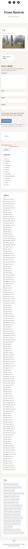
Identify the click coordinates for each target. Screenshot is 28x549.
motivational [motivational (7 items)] (17, 511)
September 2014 (9, 432)
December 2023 (9, 238)
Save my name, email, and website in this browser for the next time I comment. (12, 114)
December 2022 (9, 255)
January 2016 (8, 400)
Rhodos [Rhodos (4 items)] (18, 520)
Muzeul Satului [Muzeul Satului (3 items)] (12, 514)
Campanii (7, 165)
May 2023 (7, 251)
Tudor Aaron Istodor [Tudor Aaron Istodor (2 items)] (8, 533)
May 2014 (7, 441)
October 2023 (8, 242)
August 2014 (8, 435)
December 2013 (9, 448)
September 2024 (9, 225)
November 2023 (9, 240)
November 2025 (9, 203)
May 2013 (7, 461)
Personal (7, 178)
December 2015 (9, 402)
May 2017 (7, 372)
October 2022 (8, 260)
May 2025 (7, 212)
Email (3, 97)
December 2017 (9, 359)
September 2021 (9, 281)
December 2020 (9, 298)
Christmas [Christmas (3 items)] (6, 496)
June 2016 (7, 389)
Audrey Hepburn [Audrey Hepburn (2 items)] (14, 484)
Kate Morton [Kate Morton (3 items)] (13, 508)
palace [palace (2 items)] (9, 517)
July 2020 (7, 305)
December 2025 (9, 201)
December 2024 (9, 218)
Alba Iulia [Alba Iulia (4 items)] (6, 484)
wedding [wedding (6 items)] (22, 533)
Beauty (7, 159)
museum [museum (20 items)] (6, 514)
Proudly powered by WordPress (11, 544)
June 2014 (7, 439)
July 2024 (7, 227)
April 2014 (8, 443)
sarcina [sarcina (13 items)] (5, 523)
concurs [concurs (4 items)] (17, 496)
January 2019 (8, 331)
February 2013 (9, 465)
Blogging (7, 161)
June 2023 (7, 249)
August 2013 (8, 456)
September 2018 (9, 340)
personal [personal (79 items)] (20, 517)
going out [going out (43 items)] (19, 505)
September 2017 (9, 365)
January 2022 (8, 277)
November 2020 (9, 301)
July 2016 (7, 387)
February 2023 (9, 253)
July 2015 (7, 413)
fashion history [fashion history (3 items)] (7, 502)
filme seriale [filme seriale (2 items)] (15, 502)
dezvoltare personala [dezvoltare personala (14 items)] (9, 499)
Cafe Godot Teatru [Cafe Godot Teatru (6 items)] (8, 493)
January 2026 (8, 199)
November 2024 (9, 221)
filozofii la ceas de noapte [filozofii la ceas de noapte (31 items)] (10, 505)
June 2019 (7, 327)
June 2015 (7, 415)
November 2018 (9, 335)
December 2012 (9, 469)
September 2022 (9, 262)
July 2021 (7, 285)
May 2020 (7, 309)
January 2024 (8, 236)
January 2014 (8, 445)
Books (6, 163)
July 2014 (7, 437)
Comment (4, 73)
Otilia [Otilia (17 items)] (5, 517)
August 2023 (8, 247)
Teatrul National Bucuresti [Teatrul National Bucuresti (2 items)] (10, 530)
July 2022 (7, 266)
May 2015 (7, 417)
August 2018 (8, 342)
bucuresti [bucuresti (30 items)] (12, 490)
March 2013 (8, 463)
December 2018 (9, 333)
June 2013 (7, 458)
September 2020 (9, 303)
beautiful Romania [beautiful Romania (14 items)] (8, 487)
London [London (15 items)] (19, 508)
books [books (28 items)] (19, 487)
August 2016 (8, 385)
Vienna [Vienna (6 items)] (16, 533)
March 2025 (8, 214)
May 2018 (7, 348)
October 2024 (8, 223)
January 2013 (8, 467)
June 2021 (7, 288)
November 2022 (9, 257)
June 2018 (7, 346)
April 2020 (8, 311)
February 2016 (9, 398)
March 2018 (8, 352)
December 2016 (9, 381)
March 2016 (8, 396)
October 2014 (8, 430)
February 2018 (9, 355)
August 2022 (8, 264)
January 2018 (8, 357)
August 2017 (8, 368)
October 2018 (8, 337)
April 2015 (8, 419)
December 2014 (9, 426)
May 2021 (7, 290)
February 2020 (9, 316)
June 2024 (7, 229)
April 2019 (8, 329)
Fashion (7, 169)
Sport (6, 182)
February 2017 (9, 376)
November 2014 (9, 428)
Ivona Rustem (14, 12)
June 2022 (7, 268)
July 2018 (7, 344)
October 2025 (8, 205)
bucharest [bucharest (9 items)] (6, 490)
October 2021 (8, 279)
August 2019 (8, 324)
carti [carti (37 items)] (23, 493)
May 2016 (7, 391)
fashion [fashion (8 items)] (17, 499)
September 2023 (9, 244)
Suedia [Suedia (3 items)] (14, 523)
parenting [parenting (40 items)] (14, 517)
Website (3, 104)
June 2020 (7, 307)
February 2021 (9, 294)
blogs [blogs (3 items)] (15, 487)
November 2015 (9, 404)
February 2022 (9, 275)
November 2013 (9, 450)
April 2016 (8, 394)
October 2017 (8, 363)
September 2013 (9, 454)
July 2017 (7, 370)
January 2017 (8, 378)
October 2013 (8, 452)
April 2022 (8, 272)
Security (7, 180)
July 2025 (7, 210)
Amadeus (10, 546)
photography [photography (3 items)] (7, 520)
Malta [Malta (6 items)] (11, 511)
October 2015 (8, 407)
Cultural (7, 167)
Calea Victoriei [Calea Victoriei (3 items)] (17, 493)
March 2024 (8, 234)
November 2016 (9, 383)
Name (3, 90)
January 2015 (8, 424)
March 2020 (8, 314)
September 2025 (9, 208)
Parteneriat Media (10, 176)
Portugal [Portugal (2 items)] (13, 520)
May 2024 (7, 231)
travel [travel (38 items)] (18, 530)
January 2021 (8, 296)
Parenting (8, 174)
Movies (7, 171)
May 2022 (7, 270)
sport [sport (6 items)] (10, 523)
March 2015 (8, 422)
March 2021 (8, 292)
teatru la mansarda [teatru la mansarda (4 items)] (8, 526)
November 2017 (9, 361)
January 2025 (8, 216)
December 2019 (9, 320)
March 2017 (8, 374)
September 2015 (9, 409)
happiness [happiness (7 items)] (6, 508)
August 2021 (8, 283)
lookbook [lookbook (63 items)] (6, 511)
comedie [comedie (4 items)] (12, 496)
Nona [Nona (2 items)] (19, 514)
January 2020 (8, 318)
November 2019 (9, 322)
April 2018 (8, 350)
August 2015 (8, 411)
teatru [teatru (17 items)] (18, 523)
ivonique (12, 33)
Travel (7, 184)
